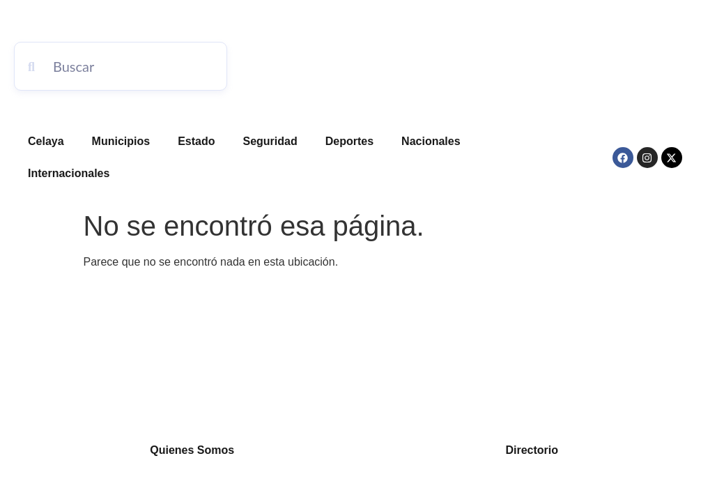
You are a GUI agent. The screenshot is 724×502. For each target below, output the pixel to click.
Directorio (531, 450)
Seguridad (270, 141)
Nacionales (430, 141)
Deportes (349, 141)
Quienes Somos (192, 450)
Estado (196, 141)
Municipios (121, 141)
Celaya (46, 141)
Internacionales (68, 173)
